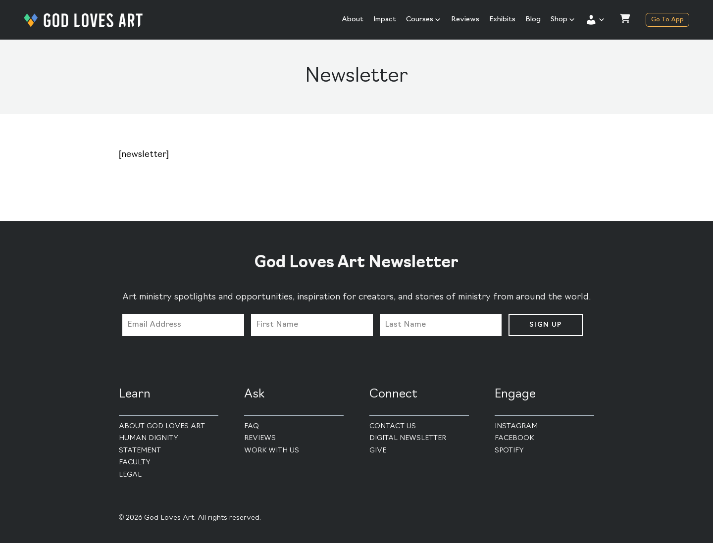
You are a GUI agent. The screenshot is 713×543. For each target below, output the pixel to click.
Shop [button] (563, 20)
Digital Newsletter (407, 438)
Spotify (509, 450)
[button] (595, 20)
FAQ (251, 426)
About (352, 19)
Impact (384, 19)
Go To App (667, 20)
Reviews (465, 19)
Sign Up (545, 325)
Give (377, 450)
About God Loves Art (162, 426)
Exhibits (502, 19)
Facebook (514, 438)
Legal (130, 475)
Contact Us (392, 426)
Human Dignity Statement (148, 444)
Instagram (516, 426)
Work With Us (271, 450)
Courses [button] (423, 20)
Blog (533, 19)
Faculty (135, 462)
